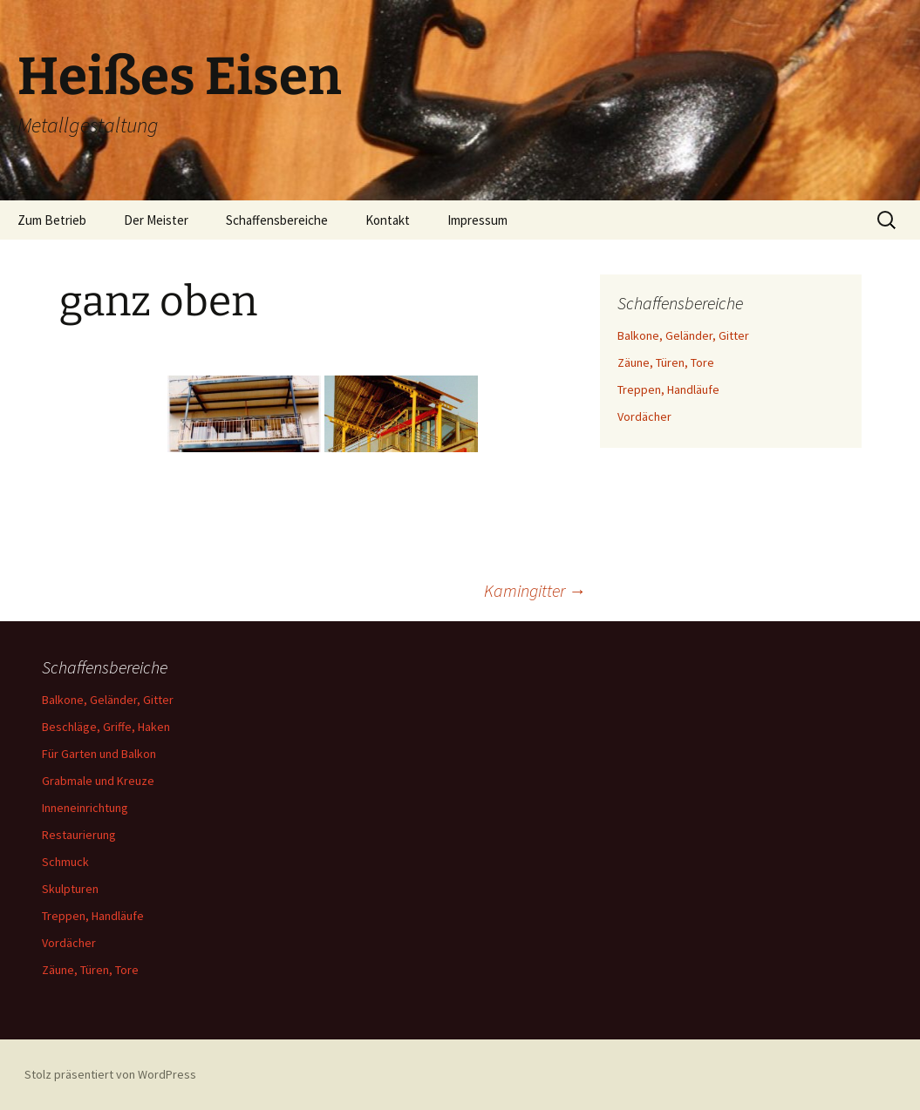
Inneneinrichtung (85, 808)
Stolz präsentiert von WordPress (110, 1074)
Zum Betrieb (51, 220)
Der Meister (156, 220)
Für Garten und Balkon (99, 753)
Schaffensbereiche (277, 220)
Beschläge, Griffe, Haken (106, 726)
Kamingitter (535, 590)
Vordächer (644, 416)
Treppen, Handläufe (668, 389)
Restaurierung (79, 835)
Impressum (477, 220)
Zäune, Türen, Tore (665, 362)
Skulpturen (70, 889)
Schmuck (65, 862)
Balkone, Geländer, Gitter (683, 335)
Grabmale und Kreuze (98, 781)
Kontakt (387, 220)
